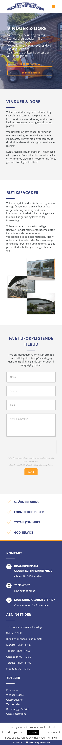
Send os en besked (30, 72)
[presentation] (31, 446)
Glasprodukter (14, 699)
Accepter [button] (33, 732)
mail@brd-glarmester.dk (34, 600)
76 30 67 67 (18, 742)
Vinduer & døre (15, 694)
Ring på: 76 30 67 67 (30, 63)
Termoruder (13, 704)
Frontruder (12, 690)
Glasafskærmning (16, 713)
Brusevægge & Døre (17, 709)
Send (31, 471)
